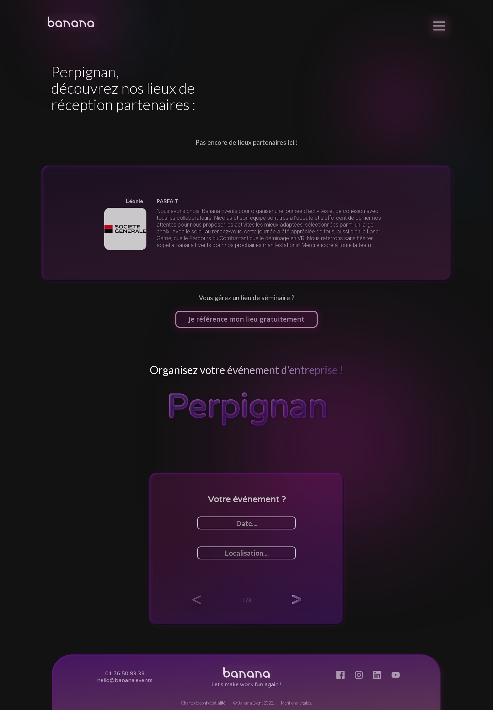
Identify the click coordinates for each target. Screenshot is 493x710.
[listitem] (246, 223)
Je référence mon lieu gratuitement (246, 319)
